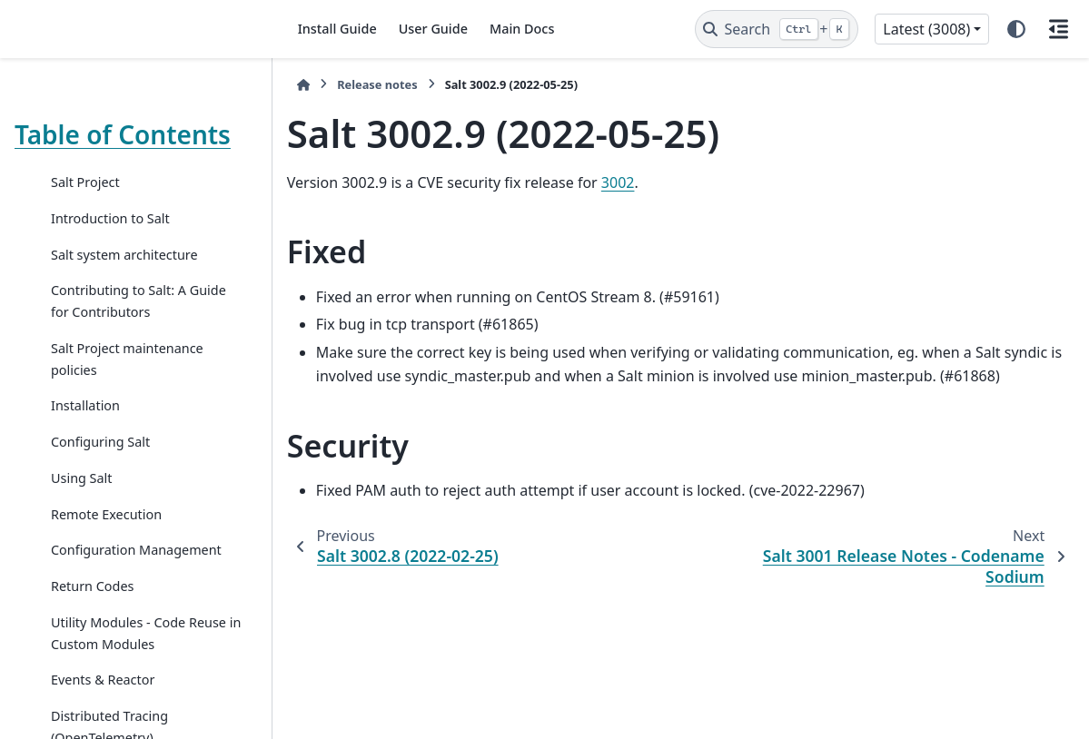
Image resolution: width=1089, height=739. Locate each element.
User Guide (433, 28)
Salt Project (85, 182)
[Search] (777, 29)
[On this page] (1058, 29)
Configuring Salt (100, 441)
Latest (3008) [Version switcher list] (926, 29)
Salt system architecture (124, 254)
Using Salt (82, 478)
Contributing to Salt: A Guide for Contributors (138, 300)
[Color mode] (1016, 29)
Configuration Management (136, 549)
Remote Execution (106, 514)
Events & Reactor (102, 679)
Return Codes (92, 586)
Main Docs (522, 28)
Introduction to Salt (110, 218)
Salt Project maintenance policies (127, 359)
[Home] (303, 84)
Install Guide (337, 28)
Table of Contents (123, 134)
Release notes (377, 84)
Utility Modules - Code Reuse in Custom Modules (146, 633)
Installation (85, 405)
